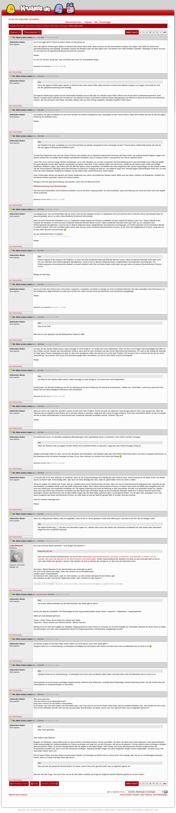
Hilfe (96, 22)
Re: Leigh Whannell (39, 594)
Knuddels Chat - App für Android (42, 810)
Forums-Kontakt (125, 795)
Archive (39, 26)
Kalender (88, 22)
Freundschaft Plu (96, 810)
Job (156, 810)
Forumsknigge (105, 22)
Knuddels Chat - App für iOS (66, 810)
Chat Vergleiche (138, 810)
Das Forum (30, 26)
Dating (113, 810)
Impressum (149, 810)
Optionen (15, 32)
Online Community (124, 810)
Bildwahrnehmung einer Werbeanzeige (50, 186)
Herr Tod (49, 551)
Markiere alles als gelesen (18, 795)
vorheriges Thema (19, 784)
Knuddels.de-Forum (17, 26)
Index (34, 784)
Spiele (107, 810)
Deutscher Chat (23, 810)
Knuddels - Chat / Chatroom (142, 795)
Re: (34, 37)
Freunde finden (83, 810)
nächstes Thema (50, 784)
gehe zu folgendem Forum (115, 792)
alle (164, 32)
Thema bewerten (32, 32)
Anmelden (34, 19)
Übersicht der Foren (73, 22)
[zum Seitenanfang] (15, 72)
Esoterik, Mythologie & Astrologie (55, 26)
